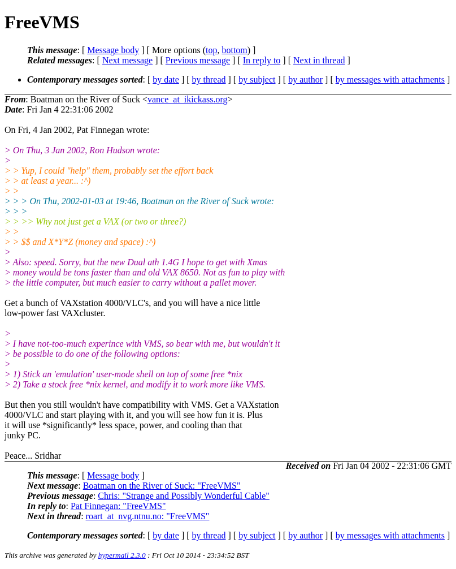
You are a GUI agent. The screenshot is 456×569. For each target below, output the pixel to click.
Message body (113, 50)
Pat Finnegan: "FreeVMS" (118, 506)
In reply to (262, 60)
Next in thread (319, 60)
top (211, 50)
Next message (127, 60)
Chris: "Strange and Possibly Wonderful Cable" (183, 496)
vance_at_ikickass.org (187, 99)
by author (305, 79)
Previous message (198, 60)
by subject (256, 79)
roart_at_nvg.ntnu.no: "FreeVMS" (148, 516)
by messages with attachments (390, 79)
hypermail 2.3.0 (122, 555)
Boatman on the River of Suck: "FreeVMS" (162, 485)
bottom (234, 50)
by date (166, 79)
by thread (209, 79)
